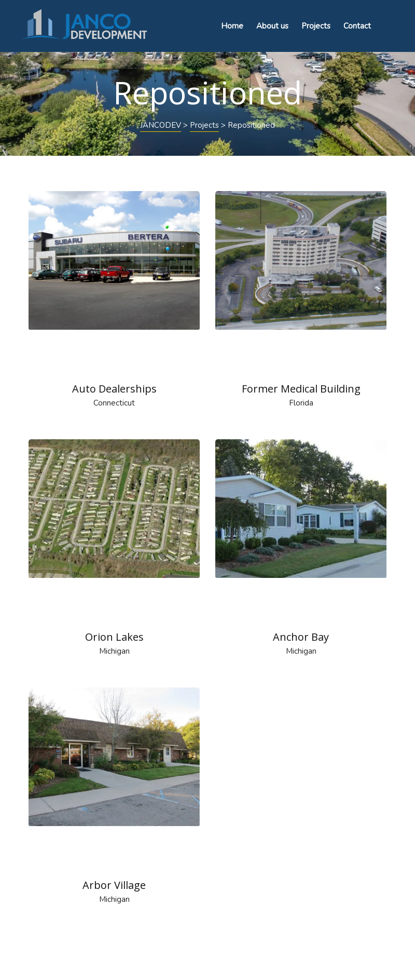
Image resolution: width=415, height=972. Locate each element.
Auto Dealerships (114, 389)
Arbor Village (114, 885)
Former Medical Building (301, 389)
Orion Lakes (114, 637)
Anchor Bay (301, 637)
